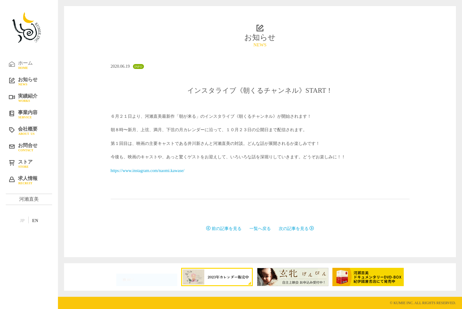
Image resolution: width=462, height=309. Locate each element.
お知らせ (33, 81)
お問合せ (33, 147)
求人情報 (33, 180)
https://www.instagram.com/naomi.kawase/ (147, 170)
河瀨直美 (29, 199)
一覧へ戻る (260, 228)
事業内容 (33, 114)
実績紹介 (33, 97)
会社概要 (33, 130)
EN (35, 220)
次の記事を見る (296, 228)
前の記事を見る (224, 228)
